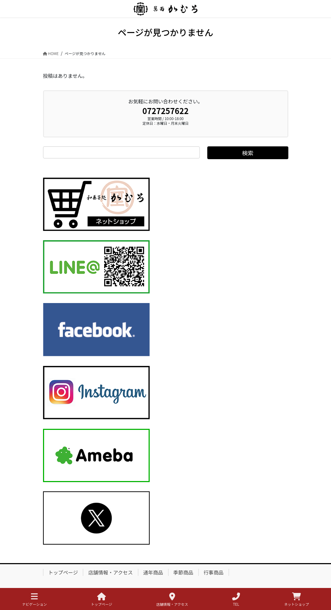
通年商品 (153, 572)
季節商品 (183, 572)
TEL (236, 599)
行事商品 (214, 572)
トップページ (63, 572)
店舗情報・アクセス (110, 572)
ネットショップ (296, 599)
